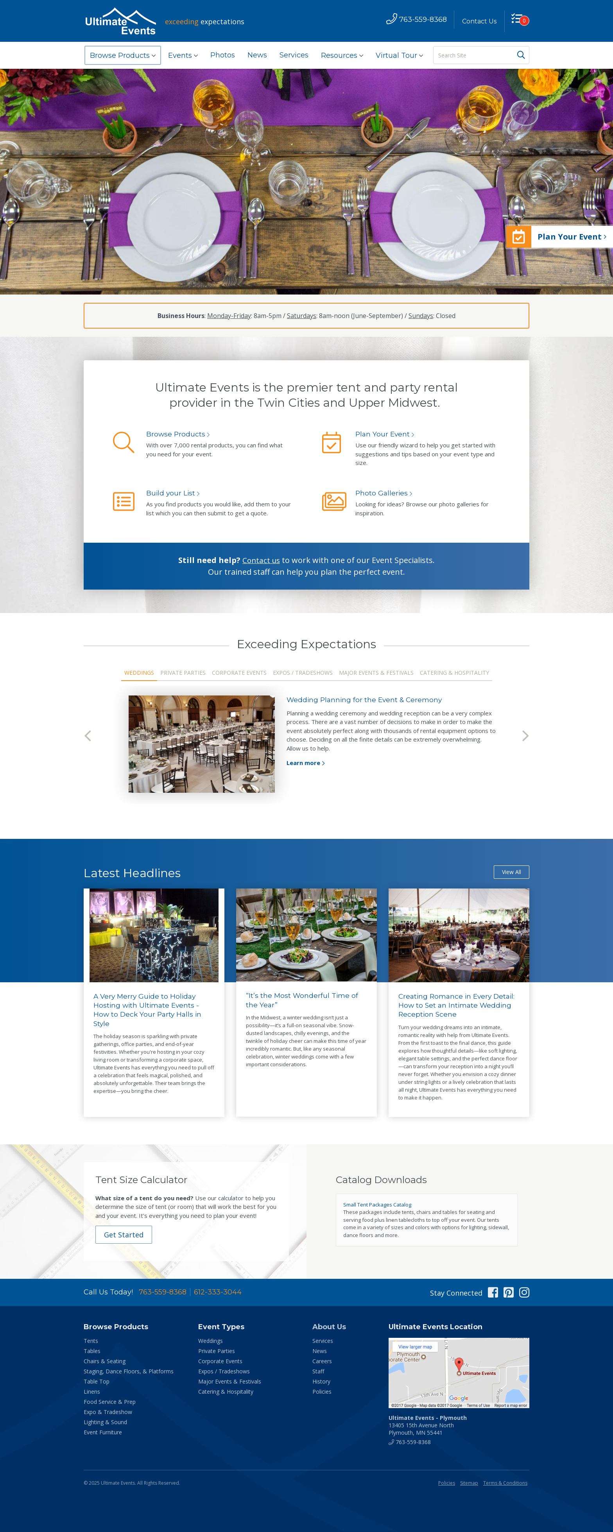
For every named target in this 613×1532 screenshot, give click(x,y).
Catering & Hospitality (454, 672)
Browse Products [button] (123, 55)
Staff (318, 1372)
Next (525, 736)
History (321, 1382)
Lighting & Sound (105, 1423)
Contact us (261, 560)
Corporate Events (239, 672)
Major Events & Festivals (376, 672)
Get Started (125, 1235)
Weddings (139, 672)
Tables (92, 1351)
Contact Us (477, 21)
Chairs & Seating (104, 1362)
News (257, 55)
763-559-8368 (162, 1293)
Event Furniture (103, 1433)
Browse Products (176, 434)
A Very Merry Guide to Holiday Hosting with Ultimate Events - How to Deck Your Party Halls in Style (148, 1010)
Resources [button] (342, 55)
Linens (92, 1392)
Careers (322, 1362)
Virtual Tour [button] (399, 55)
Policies (322, 1392)
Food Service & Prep (110, 1402)
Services (294, 55)
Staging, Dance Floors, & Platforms (129, 1372)
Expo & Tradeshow (108, 1412)
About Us (329, 1327)
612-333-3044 (218, 1293)
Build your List (171, 493)
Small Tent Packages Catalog (377, 1204)
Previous (87, 736)
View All (511, 872)
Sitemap (469, 1483)
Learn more (303, 763)
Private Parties (183, 672)
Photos (222, 55)
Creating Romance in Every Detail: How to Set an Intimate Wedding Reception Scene (458, 1005)
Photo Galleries (382, 493)
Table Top (96, 1382)
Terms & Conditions (505, 1483)
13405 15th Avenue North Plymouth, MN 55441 (428, 1426)
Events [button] (183, 55)
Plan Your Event (383, 434)
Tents (91, 1341)
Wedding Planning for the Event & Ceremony (366, 699)
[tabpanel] (306, 744)
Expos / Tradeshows (303, 672)
